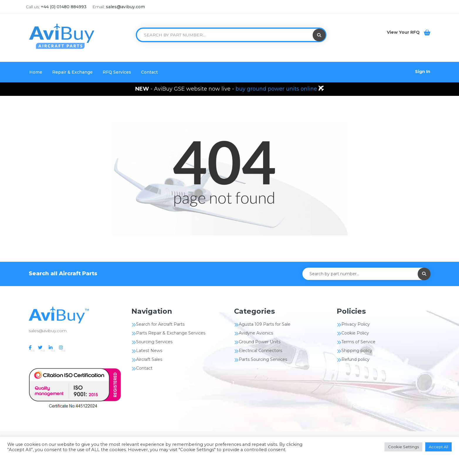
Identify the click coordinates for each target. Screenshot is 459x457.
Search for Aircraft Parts (160, 324)
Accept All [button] (438, 446)
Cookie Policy (355, 333)
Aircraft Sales (149, 359)
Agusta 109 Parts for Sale (264, 324)
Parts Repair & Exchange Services (170, 333)
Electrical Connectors (260, 350)
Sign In (422, 71)
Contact (149, 72)
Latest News (149, 350)
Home (35, 72)
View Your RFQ (404, 32)
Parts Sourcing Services (263, 359)
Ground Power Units (259, 341)
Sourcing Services (154, 341)
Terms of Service (358, 341)
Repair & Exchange (72, 72)
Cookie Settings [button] (403, 446)
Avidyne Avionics (256, 333)
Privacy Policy (355, 324)
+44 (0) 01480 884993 (64, 6)
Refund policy (355, 359)
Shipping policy (356, 350)
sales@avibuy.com (125, 6)
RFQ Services (117, 72)
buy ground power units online (277, 89)
